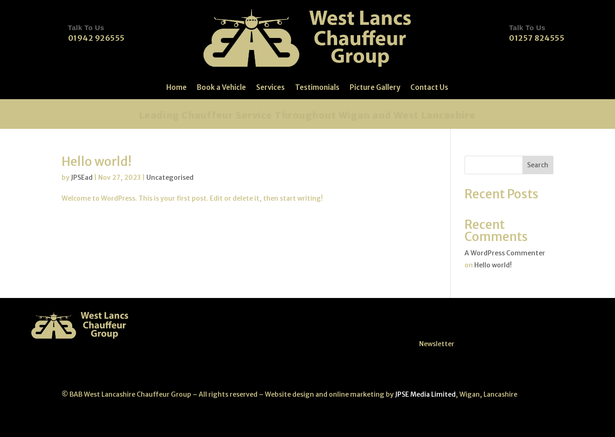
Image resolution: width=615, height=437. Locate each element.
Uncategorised (170, 177)
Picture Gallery (375, 88)
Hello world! (97, 161)
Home (176, 88)
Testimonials (317, 88)
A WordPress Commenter (504, 253)
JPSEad (82, 177)
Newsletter (436, 344)
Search (537, 165)
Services (270, 88)
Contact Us (429, 88)
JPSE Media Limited (425, 394)
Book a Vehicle (221, 88)
